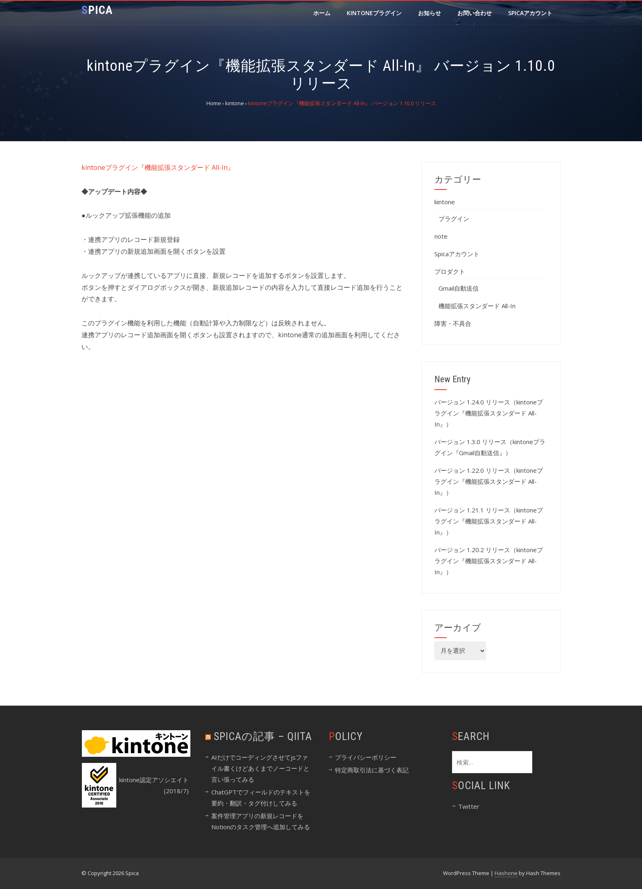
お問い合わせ (474, 13)
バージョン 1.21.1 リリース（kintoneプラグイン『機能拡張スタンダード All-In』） (488, 521)
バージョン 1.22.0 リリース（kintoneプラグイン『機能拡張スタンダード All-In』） (488, 481)
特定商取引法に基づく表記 (372, 770)
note (441, 236)
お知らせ (429, 13)
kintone (444, 202)
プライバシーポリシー (365, 757)
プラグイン (454, 218)
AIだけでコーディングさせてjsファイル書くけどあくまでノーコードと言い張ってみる (260, 768)
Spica (97, 10)
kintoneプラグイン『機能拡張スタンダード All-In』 (157, 167)
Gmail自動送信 (459, 288)
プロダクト (449, 271)
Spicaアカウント (530, 13)
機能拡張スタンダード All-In (477, 306)
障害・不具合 (452, 323)
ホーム (321, 13)
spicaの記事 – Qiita (263, 736)
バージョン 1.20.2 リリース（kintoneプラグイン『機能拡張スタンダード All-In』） (488, 561)
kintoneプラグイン (374, 13)
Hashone (506, 873)
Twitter (468, 806)
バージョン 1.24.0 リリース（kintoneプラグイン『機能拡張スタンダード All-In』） (488, 413)
